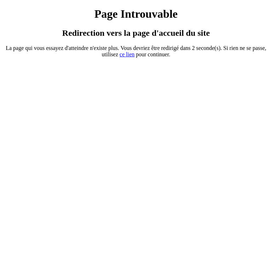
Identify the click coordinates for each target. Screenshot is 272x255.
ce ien (127, 54)
